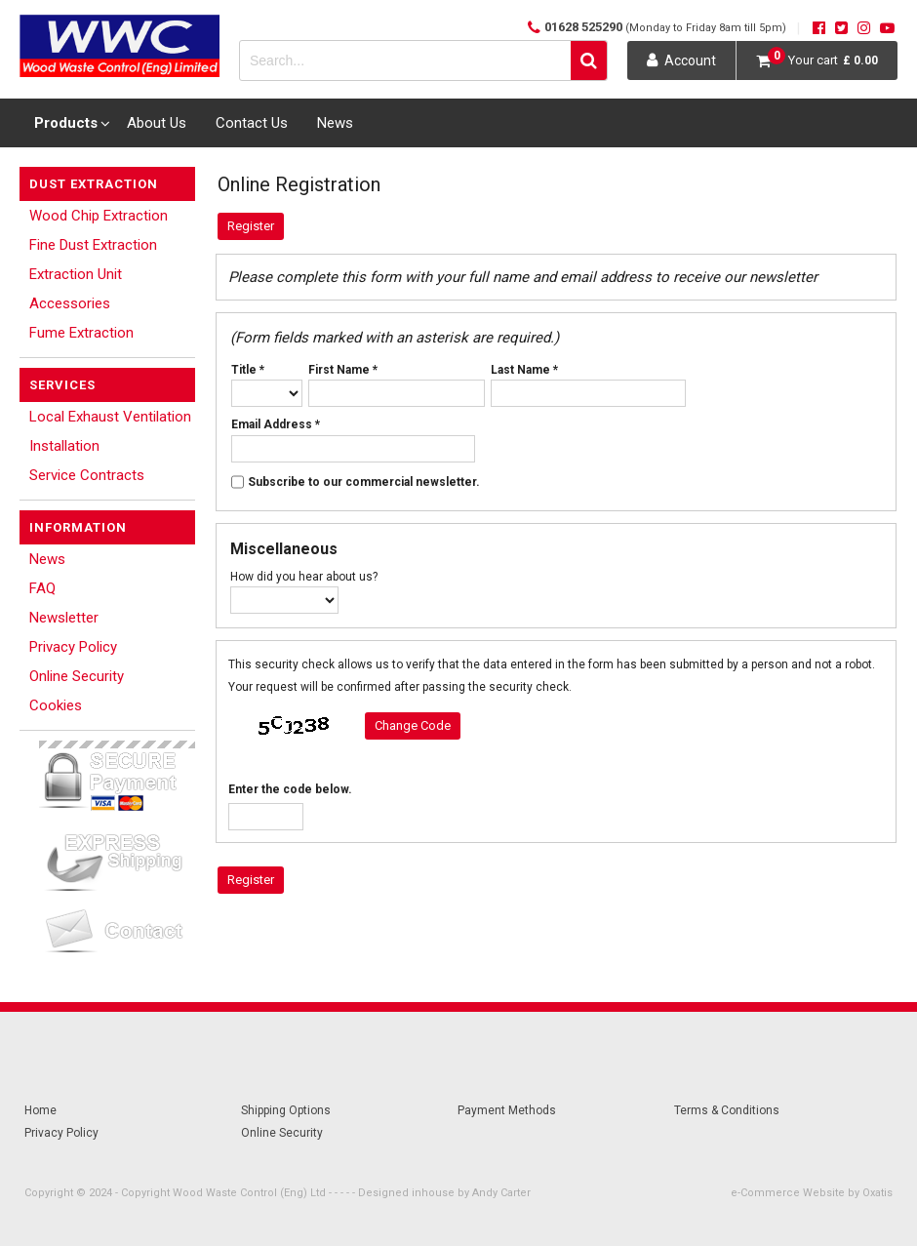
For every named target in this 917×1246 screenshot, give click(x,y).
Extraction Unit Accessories (75, 288)
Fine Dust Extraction (93, 245)
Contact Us (252, 123)
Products (66, 123)
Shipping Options (286, 1110)
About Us (156, 123)
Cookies (55, 705)
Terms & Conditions (726, 1110)
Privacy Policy (73, 647)
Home (40, 1110)
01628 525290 (665, 27)
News (335, 123)
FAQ (42, 588)
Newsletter (64, 617)
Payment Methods (507, 1110)
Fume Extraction (81, 333)
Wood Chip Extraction (98, 215)
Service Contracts (86, 475)
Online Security (76, 676)
